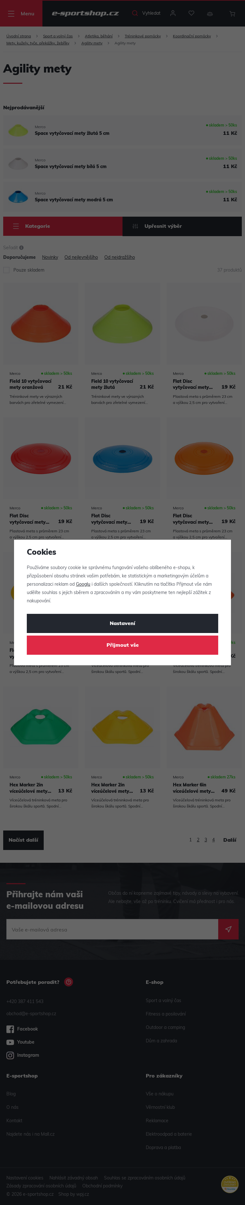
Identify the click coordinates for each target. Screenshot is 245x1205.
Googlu (83, 584)
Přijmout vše (123, 645)
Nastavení (122, 623)
